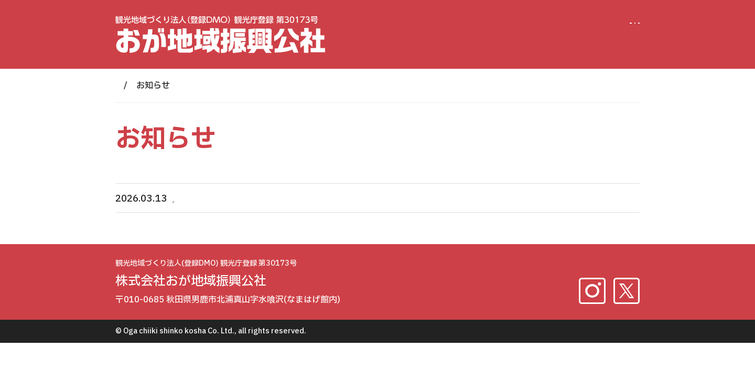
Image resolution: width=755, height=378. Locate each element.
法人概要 (521, 26)
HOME (127, 85)
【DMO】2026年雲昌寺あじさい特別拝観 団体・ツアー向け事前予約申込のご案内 (350, 199)
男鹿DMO (451, 26)
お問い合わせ (597, 26)
